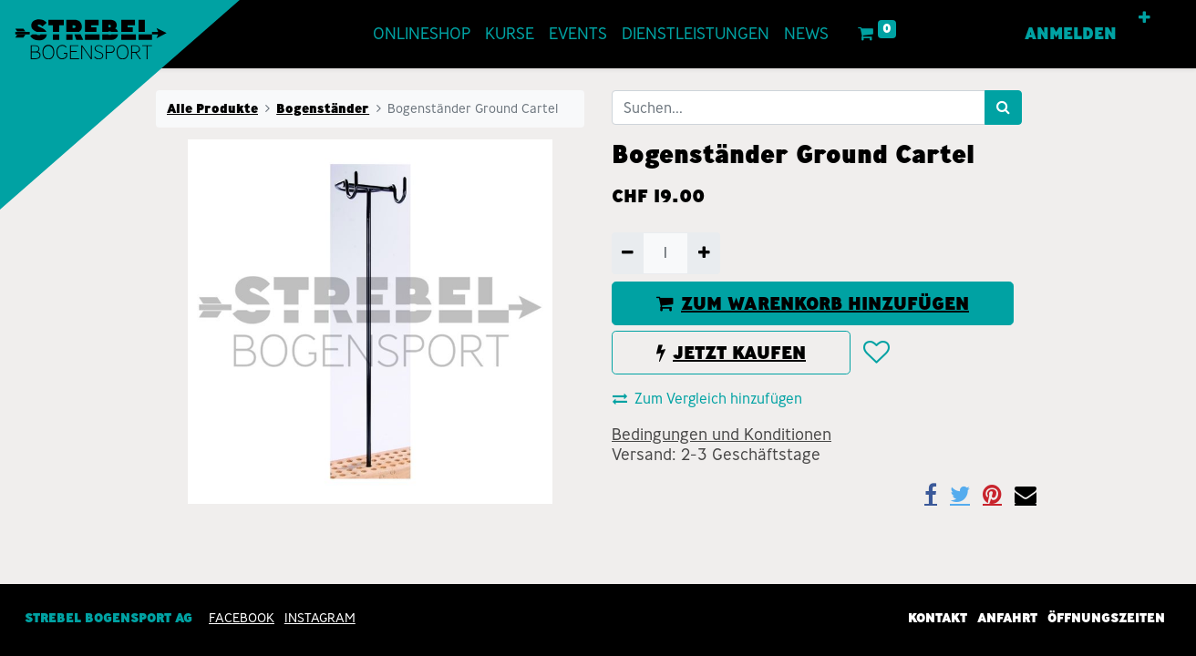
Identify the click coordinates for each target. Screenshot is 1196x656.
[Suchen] (1003, 107)
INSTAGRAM (320, 618)
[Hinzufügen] (703, 253)
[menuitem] (421, 34)
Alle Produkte (212, 108)
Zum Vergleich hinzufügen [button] (707, 398)
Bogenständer (322, 108)
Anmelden (1071, 34)
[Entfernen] (628, 253)
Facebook (241, 618)
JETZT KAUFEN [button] (731, 353)
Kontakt (937, 618)
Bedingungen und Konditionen (721, 435)
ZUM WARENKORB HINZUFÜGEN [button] (812, 303)
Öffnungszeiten (1106, 618)
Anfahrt (1007, 618)
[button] (1144, 18)
